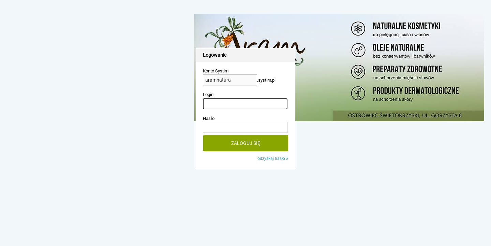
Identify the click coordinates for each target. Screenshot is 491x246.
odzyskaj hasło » (272, 158)
